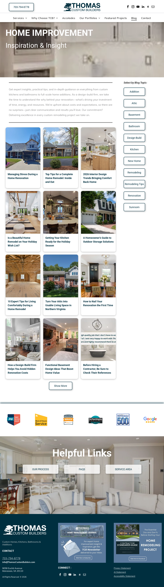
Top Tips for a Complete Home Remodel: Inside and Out (59, 178)
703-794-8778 (11, 558)
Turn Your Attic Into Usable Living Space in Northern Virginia (58, 305)
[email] (153, 7)
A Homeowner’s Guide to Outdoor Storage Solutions (98, 239)
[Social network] (148, 7)
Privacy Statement (122, 568)
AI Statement (120, 572)
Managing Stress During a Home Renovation (23, 176)
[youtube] (138, 7)
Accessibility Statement (124, 576)
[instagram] (133, 7)
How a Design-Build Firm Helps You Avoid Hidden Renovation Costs (22, 369)
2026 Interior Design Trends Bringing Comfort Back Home (97, 178)
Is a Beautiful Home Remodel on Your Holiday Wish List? (22, 241)
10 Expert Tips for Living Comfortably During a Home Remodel (22, 305)
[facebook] (128, 7)
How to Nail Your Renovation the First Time (98, 303)
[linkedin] (143, 7)
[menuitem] (20, 18)
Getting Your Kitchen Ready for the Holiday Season (57, 241)
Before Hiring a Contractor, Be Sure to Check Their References (97, 369)
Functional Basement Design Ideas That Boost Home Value (59, 369)
